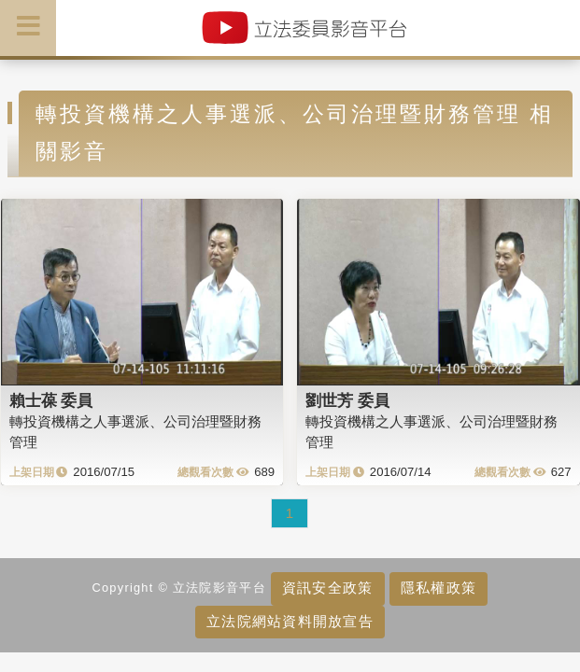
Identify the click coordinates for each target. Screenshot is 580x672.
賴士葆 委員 (51, 400)
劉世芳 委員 (347, 400)
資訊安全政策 (328, 587)
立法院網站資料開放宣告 (290, 621)
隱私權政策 (438, 587)
